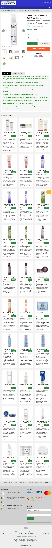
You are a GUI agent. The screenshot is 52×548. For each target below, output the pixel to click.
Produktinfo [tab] (5, 73)
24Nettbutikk (28, 545)
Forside (2, 10)
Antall (28, 37)
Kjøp (32, 43)
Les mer (26, 541)
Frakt (12, 531)
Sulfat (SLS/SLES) (23, 482)
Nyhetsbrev (39, 531)
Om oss (15, 482)
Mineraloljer (31, 482)
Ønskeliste (45, 43)
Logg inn (46, 482)
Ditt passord (29, 513)
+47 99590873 (30, 533)
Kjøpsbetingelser (19, 531)
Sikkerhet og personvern (29, 531)
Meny (3, 7)
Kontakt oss (26, 484)
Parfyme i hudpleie (39, 482)
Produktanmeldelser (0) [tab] (17, 73)
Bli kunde (10, 482)
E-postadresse (30, 508)
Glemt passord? (48, 518)
